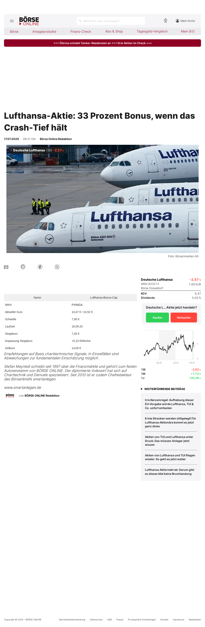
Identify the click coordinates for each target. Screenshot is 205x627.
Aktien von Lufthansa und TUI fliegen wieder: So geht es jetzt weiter (170, 457)
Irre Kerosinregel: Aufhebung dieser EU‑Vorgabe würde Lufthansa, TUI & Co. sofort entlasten (169, 403)
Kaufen (157, 317)
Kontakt (164, 619)
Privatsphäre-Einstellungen (142, 619)
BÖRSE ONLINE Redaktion (42, 395)
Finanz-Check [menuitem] (80, 31)
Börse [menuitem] (14, 31)
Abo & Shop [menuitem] (114, 31)
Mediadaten (195, 619)
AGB (109, 619)
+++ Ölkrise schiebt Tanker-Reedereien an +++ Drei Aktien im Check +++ (102, 43)
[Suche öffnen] (111, 21)
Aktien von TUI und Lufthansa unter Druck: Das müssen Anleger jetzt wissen (169, 440)
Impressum (178, 619)
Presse (119, 619)
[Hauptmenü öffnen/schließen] (11, 21)
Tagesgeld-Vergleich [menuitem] (152, 31)
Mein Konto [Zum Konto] (185, 20)
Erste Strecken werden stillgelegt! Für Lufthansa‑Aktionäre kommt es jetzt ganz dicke (170, 422)
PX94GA (77, 304)
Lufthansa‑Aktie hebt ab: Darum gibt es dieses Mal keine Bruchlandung (169, 471)
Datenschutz (96, 619)
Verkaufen (184, 317)
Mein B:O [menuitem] (187, 31)
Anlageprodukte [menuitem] (44, 31)
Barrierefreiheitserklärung (72, 619)
